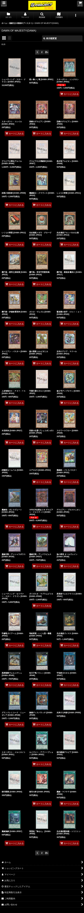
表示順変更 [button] (50, 38)
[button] (4, 4)
